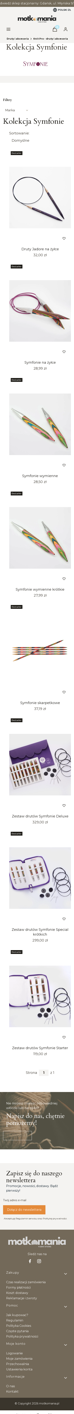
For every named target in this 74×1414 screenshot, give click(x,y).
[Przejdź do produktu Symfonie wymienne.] (40, 424)
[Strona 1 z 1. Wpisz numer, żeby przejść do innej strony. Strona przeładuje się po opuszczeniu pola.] (44, 1073)
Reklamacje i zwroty (21, 1298)
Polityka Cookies (18, 1326)
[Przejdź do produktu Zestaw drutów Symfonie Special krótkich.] (40, 878)
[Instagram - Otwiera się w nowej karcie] (39, 1261)
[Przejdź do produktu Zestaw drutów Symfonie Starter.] (40, 996)
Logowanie (14, 1353)
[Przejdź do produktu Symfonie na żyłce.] (40, 311)
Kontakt (12, 1391)
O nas (10, 1386)
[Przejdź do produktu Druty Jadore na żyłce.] (40, 197)
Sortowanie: (19, 133)
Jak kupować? (17, 1315)
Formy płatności (18, 1287)
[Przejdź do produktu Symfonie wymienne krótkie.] (40, 538)
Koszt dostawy (17, 1293)
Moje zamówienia (19, 1358)
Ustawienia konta (19, 1369)
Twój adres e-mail (14, 1200)
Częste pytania (17, 1331)
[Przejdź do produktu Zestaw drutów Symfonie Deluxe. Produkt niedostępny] (40, 764)
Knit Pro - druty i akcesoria (50, 38)
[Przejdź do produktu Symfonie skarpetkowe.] (40, 651)
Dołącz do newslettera (24, 1210)
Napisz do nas (17, 1135)
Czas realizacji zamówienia (26, 1282)
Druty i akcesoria (18, 38)
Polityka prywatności (22, 1336)
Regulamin (14, 1320)
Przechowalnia (17, 1364)
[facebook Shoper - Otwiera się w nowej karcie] (30, 1261)
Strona (31, 1073)
